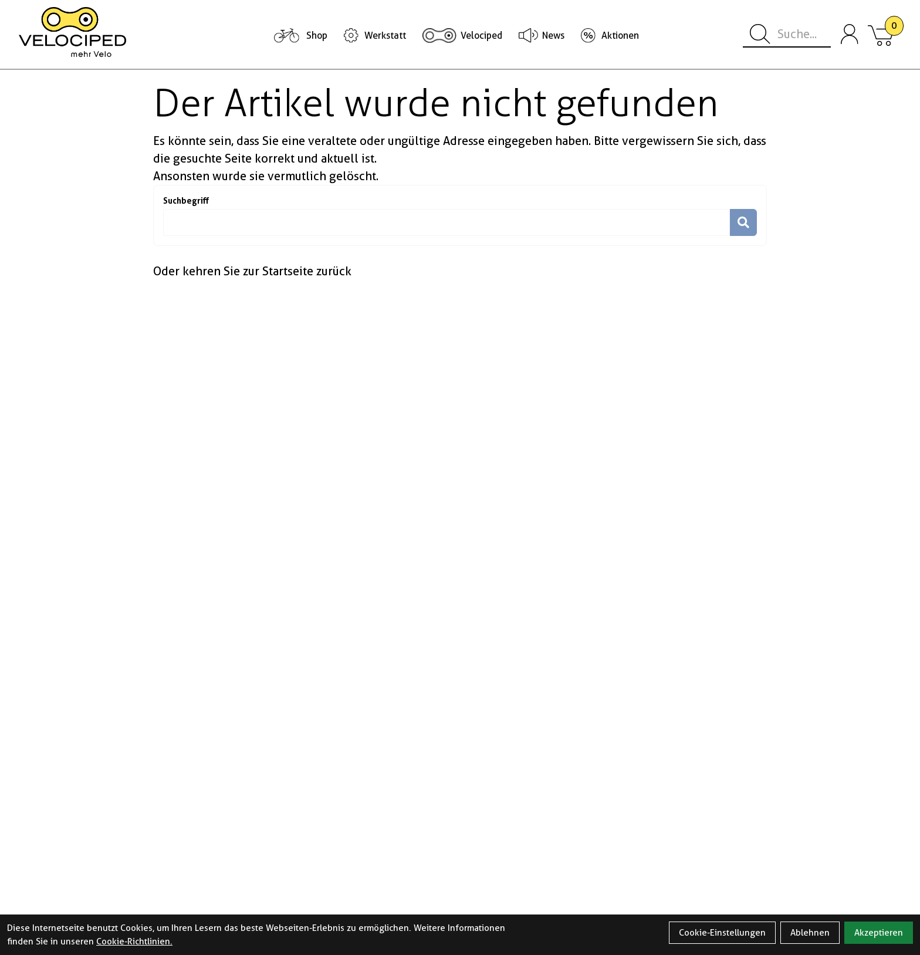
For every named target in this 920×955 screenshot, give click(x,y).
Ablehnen (810, 932)
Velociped (481, 35)
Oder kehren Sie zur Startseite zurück (252, 271)
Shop (316, 35)
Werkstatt (385, 35)
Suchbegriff (186, 200)
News (553, 35)
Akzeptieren (878, 932)
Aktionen (620, 35)
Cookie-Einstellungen (722, 932)
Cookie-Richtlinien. (134, 941)
